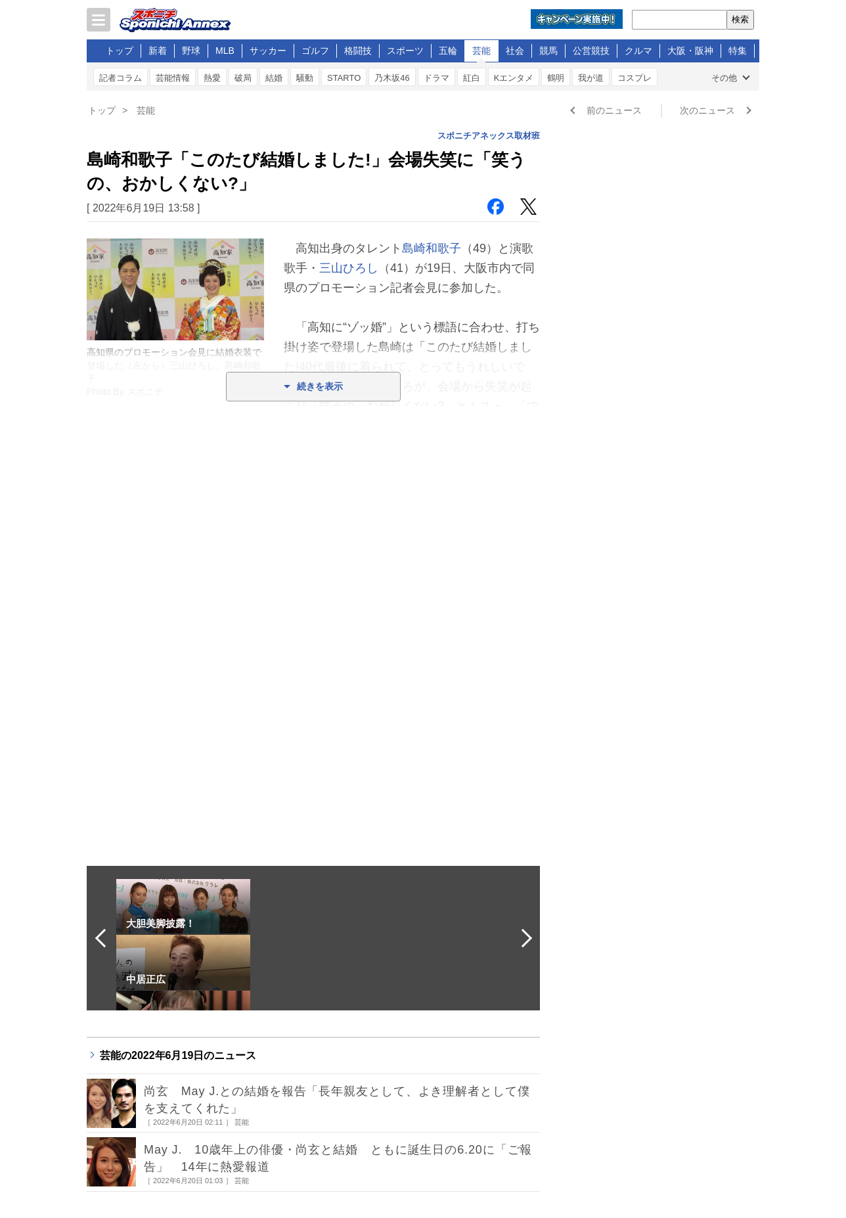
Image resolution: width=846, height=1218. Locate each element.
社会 (515, 50)
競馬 (548, 50)
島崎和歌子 (431, 248)
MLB (224, 50)
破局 (243, 78)
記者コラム (120, 78)
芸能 (481, 50)
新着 (157, 50)
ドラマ (436, 78)
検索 (740, 19)
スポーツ (405, 50)
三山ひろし (348, 268)
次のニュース (707, 110)
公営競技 (591, 50)
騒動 (304, 78)
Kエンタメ (514, 78)
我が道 (591, 78)
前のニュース (614, 110)
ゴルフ (315, 50)
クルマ (638, 50)
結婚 (273, 78)
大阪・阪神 (690, 50)
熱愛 (212, 78)
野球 (191, 50)
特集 (737, 50)
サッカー (268, 50)
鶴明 (555, 78)
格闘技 (358, 50)
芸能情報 (173, 78)
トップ (119, 50)
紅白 (471, 78)
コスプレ (634, 78)
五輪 (448, 50)
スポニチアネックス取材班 (488, 136)
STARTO (344, 78)
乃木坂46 (391, 78)
